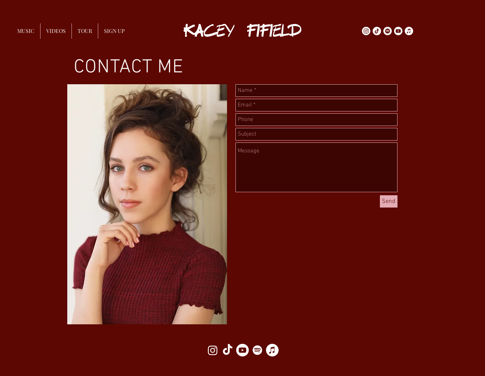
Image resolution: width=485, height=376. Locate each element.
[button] (114, 31)
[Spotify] (387, 31)
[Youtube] (398, 31)
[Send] (388, 201)
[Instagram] (366, 31)
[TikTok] (377, 31)
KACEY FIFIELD (242, 30)
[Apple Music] (409, 31)
